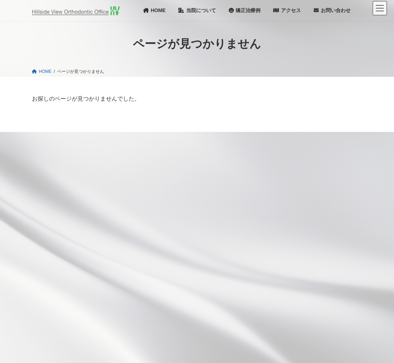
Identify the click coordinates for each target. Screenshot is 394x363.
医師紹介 (276, 179)
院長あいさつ (280, 167)
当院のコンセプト (167, 178)
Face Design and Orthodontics (296, 284)
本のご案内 (274, 272)
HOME (156, 154)
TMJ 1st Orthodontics (288, 295)
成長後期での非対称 (177, 308)
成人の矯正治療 (173, 246)
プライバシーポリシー (284, 319)
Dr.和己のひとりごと (283, 216)
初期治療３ (186, 283)
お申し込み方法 (282, 307)
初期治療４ (178, 295)
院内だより (274, 229)
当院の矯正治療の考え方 (177, 203)
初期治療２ (186, 271)
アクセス (271, 191)
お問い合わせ (276, 204)
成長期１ (192, 215)
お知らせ (158, 166)
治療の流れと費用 (171, 320)
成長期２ (201, 231)
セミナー (271, 241)
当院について (276, 155)
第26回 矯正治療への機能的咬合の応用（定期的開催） (313, 256)
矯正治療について (167, 190)
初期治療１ (182, 258)
